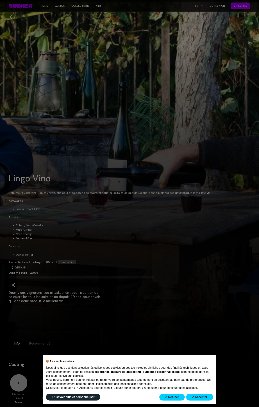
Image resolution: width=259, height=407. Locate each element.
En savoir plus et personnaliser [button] (73, 397)
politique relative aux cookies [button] (64, 375)
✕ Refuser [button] (172, 397)
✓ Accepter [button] (199, 397)
